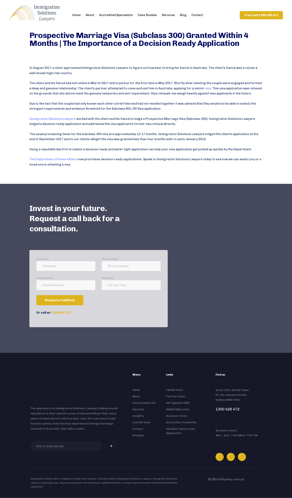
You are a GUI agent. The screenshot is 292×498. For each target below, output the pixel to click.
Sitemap (138, 435)
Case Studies (147, 15)
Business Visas (176, 416)
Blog (183, 15)
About (90, 15)
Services (168, 15)
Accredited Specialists (116, 15)
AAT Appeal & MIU (178, 403)
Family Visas (174, 390)
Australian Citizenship (181, 422)
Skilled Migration (177, 409)
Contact (197, 15)
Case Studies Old (143, 403)
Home (76, 15)
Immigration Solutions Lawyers (52, 119)
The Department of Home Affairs (53, 159)
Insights (138, 416)
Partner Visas (176, 396)
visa (208, 88)
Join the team (141, 422)
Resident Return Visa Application (180, 431)
